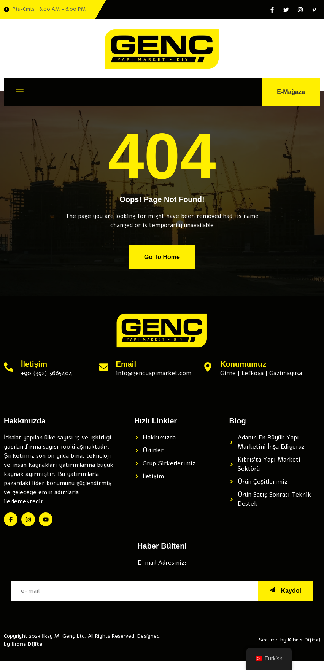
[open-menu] (20, 93)
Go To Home (162, 257)
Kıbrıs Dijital (27, 644)
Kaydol (285, 590)
